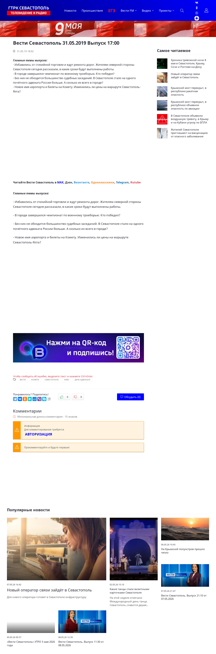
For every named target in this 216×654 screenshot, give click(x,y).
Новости (70, 11)
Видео (146, 11)
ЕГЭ (111, 10)
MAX (60, 182)
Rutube (135, 182)
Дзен (68, 182)
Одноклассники (102, 182)
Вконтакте (81, 182)
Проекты (165, 11)
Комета (35, 379)
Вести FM (127, 11)
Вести (23, 379)
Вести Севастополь (40, 182)
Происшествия (92, 11)
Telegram (122, 182)
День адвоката (82, 379)
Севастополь (52, 379)
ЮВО (66, 379)
